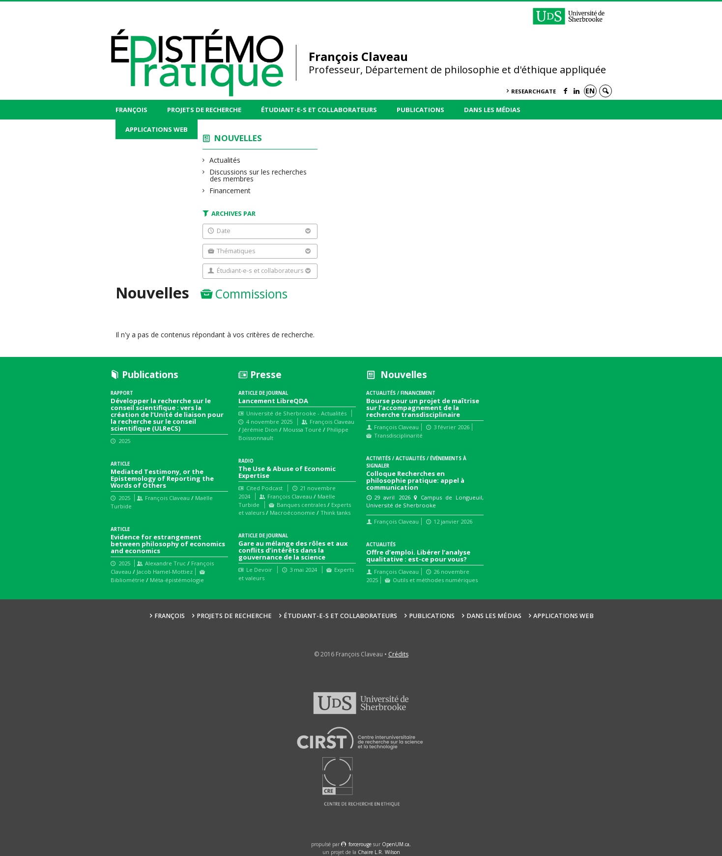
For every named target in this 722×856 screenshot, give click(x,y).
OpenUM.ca (395, 844)
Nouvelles (238, 138)
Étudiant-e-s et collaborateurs (319, 109)
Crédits (398, 654)
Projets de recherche (204, 109)
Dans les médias (492, 109)
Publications (420, 109)
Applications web (156, 129)
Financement (230, 190)
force (360, 844)
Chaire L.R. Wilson (379, 852)
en (590, 90)
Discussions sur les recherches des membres (258, 175)
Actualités (225, 160)
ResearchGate (533, 91)
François (131, 109)
